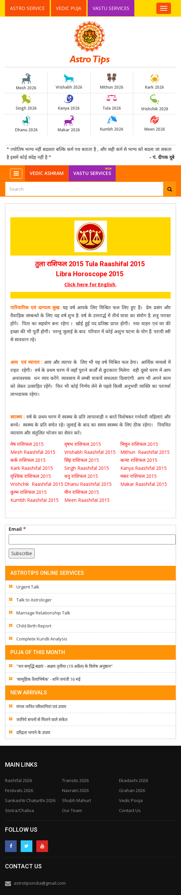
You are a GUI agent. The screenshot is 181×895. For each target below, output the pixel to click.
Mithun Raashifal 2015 (145, 452)
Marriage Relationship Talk (43, 613)
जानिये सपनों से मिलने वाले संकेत (41, 719)
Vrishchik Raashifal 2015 (36, 484)
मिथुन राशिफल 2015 (139, 444)
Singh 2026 (26, 102)
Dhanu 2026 (26, 124)
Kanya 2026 (69, 102)
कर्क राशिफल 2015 (28, 460)
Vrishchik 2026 (154, 103)
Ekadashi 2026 (133, 780)
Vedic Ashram (47, 173)
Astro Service (27, 8)
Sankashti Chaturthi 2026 (30, 800)
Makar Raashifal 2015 (145, 484)
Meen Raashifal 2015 (87, 500)
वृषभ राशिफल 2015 (83, 444)
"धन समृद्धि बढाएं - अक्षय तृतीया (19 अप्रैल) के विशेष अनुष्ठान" (64, 666)
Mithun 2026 (111, 81)
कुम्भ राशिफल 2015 (28, 492)
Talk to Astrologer (34, 600)
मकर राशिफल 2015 (138, 476)
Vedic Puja (68, 8)
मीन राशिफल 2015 (81, 492)
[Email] (92, 539)
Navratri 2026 (75, 790)
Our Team (72, 810)
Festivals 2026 (19, 790)
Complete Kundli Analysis (41, 639)
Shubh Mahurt (76, 800)
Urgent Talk (27, 587)
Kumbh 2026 (111, 123)
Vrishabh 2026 (69, 81)
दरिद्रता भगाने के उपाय (33, 732)
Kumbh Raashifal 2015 (35, 500)
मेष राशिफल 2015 (27, 444)
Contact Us (130, 810)
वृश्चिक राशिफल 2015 (30, 476)
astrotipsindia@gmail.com (40, 883)
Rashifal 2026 (18, 780)
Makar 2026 (69, 124)
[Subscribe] (22, 553)
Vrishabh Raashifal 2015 (90, 452)
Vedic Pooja (131, 800)
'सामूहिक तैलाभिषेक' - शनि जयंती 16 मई (48, 679)
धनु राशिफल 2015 (81, 476)
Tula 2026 (111, 102)
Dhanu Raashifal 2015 (89, 484)
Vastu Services (111, 8)
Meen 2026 (154, 123)
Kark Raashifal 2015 (31, 468)
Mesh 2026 (26, 82)
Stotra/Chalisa (19, 810)
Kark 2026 (154, 81)
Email (17, 528)
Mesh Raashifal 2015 (32, 452)
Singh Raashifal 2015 (88, 468)
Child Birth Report (33, 626)
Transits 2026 (75, 780)
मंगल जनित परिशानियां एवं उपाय (41, 706)
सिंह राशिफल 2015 (81, 460)
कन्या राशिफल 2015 (139, 460)
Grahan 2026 (132, 790)
